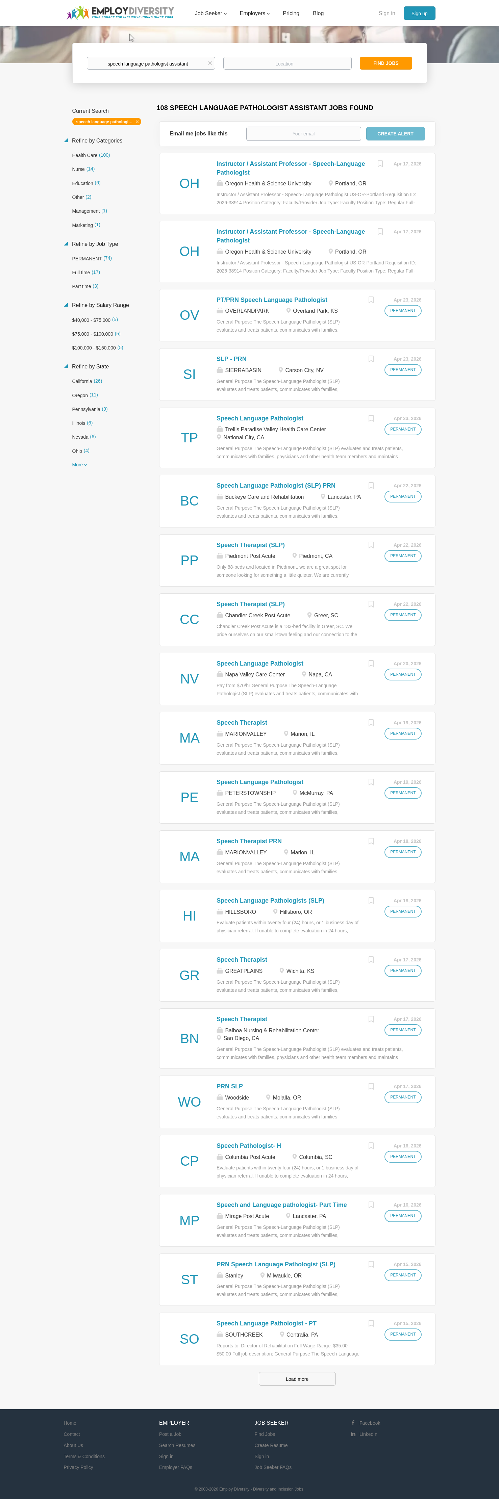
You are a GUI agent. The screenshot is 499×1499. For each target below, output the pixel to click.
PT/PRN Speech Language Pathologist (272, 299)
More (77, 464)
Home (70, 1423)
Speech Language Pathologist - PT (267, 1323)
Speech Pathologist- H (249, 1145)
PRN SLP (230, 1086)
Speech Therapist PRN (249, 841)
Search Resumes (177, 1445)
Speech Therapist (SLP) (251, 545)
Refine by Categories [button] (97, 141)
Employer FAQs (175, 1467)
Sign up (419, 13)
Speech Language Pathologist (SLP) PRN (276, 485)
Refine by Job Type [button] (94, 244)
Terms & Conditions (84, 1456)
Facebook (369, 1423)
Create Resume (271, 1445)
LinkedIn (368, 1434)
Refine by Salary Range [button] (100, 305)
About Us (73, 1445)
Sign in (387, 13)
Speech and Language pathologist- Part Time (282, 1204)
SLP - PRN (232, 359)
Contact (72, 1434)
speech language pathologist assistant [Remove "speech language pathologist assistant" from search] (109, 122)
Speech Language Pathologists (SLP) (270, 900)
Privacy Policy (78, 1467)
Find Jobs (386, 63)
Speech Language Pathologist (260, 418)
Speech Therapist (242, 722)
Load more (297, 1379)
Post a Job (170, 1434)
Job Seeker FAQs (273, 1467)
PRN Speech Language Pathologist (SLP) (276, 1264)
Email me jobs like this (199, 133)
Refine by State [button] (90, 366)
